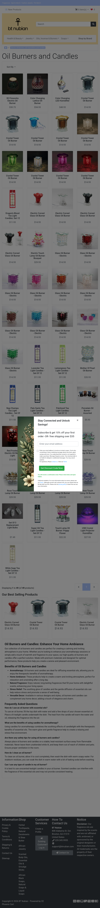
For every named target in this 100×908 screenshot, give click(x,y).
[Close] (77, 420)
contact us (55, 461)
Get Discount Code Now (52, 468)
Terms (65, 461)
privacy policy (62, 484)
